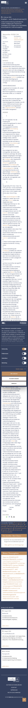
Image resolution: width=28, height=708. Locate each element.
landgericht (20, 526)
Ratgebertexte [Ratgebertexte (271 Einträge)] (7, 582)
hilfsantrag (11, 526)
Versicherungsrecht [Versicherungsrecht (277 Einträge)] (19, 592)
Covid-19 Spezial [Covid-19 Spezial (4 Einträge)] (7, 561)
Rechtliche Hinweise (14, 692)
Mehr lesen (5, 626)
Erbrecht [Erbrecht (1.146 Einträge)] (5, 563)
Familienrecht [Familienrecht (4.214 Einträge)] (7, 565)
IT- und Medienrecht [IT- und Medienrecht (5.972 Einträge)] (10, 570)
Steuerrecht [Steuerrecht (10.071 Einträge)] (17, 586)
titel (10, 530)
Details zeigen (19, 369)
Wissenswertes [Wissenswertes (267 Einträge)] (7, 597)
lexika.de (3, 8)
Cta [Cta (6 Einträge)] (12, 561)
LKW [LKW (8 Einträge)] (14, 573)
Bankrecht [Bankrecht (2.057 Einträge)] (6, 559)
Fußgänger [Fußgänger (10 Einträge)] (15, 565)
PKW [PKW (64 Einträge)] (22, 580)
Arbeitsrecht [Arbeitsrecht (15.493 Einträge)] (13, 557)
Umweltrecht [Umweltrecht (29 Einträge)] (13, 588)
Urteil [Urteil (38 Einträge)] (18, 588)
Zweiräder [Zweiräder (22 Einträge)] (16, 598)
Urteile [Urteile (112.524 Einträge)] (5, 590)
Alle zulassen (14, 373)
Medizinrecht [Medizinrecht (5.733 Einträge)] (20, 574)
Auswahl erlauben (14, 378)
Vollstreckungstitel (11, 531)
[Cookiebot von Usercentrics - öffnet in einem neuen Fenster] (20, 323)
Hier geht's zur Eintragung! (14, 545)
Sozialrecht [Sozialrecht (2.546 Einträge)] (10, 584)
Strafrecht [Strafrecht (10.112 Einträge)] (6, 588)
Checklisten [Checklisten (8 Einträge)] (20, 559)
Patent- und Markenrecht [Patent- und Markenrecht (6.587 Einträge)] (12, 580)
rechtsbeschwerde (19, 528)
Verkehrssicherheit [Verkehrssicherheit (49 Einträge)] (8, 592)
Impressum (14, 690)
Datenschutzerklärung (14, 685)
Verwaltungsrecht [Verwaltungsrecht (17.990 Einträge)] (9, 595)
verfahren (16, 530)
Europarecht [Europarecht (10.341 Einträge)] (12, 563)
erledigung (13, 525)
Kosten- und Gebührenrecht (13, 8)
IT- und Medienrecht (8, 634)
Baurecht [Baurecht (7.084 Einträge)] (13, 559)
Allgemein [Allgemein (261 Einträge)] (6, 557)
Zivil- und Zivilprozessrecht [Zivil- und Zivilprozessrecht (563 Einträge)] (10, 598)
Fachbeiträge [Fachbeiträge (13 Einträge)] (21, 563)
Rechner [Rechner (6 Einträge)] (14, 582)
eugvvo (21, 525)
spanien (4, 530)
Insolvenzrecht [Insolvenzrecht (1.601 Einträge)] (7, 569)
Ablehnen (14, 383)
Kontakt (14, 687)
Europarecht (5, 654)
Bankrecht (5, 613)
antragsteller (18, 523)
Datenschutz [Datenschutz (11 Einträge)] (16, 561)
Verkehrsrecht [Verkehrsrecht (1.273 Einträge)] (12, 590)
